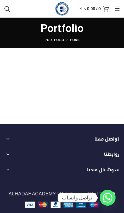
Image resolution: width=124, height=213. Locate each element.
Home (75, 40)
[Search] (7, 9)
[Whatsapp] (108, 198)
